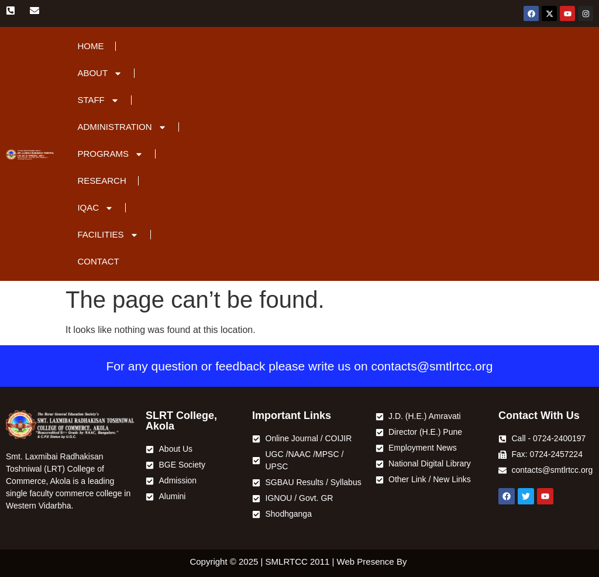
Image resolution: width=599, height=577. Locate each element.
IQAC (95, 208)
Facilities (107, 235)
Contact (98, 261)
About (99, 73)
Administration (121, 127)
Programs (110, 154)
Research (101, 181)
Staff (98, 100)
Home (90, 46)
